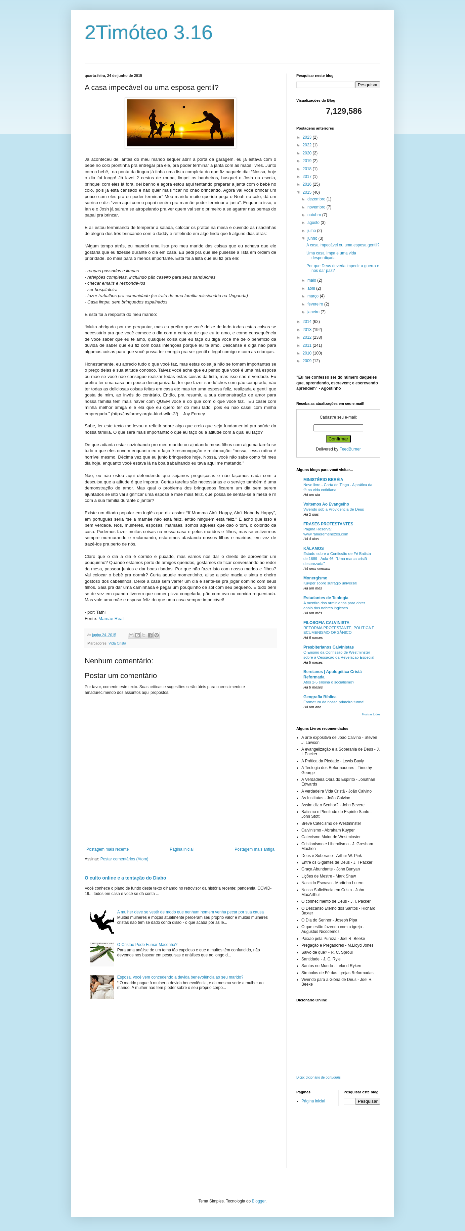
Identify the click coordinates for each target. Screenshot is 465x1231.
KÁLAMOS (313, 548)
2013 (308, 329)
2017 (308, 176)
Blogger (259, 1201)
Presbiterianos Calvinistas (328, 647)
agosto (314, 222)
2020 (308, 153)
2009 (308, 361)
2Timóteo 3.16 (149, 32)
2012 (308, 337)
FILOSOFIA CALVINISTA (326, 622)
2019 (308, 160)
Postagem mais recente (107, 849)
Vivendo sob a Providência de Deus (333, 509)
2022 (308, 145)
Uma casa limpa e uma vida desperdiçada (331, 255)
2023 (308, 137)
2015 (308, 192)
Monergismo (315, 578)
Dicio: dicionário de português (318, 1077)
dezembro (317, 199)
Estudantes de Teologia (325, 598)
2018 (308, 169)
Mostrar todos (371, 714)
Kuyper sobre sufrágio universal (330, 583)
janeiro (314, 312)
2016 (308, 184)
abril (311, 288)
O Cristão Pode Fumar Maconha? (147, 944)
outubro (314, 214)
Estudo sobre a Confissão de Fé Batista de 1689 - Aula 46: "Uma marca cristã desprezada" (337, 559)
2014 (308, 321)
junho (313, 238)
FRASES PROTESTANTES (328, 524)
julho (312, 230)
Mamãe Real (111, 618)
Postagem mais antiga (254, 849)
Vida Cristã (117, 643)
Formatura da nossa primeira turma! (334, 702)
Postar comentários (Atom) (124, 859)
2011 (308, 345)
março (313, 296)
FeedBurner (350, 449)
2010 (308, 353)
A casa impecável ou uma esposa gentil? (342, 245)
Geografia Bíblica (320, 697)
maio (312, 280)
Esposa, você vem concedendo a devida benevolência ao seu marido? (180, 977)
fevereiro (315, 304)
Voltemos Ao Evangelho (326, 504)
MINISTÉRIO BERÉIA (323, 479)
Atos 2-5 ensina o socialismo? (328, 682)
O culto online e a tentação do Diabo (125, 878)
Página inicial (182, 849)
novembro (317, 207)
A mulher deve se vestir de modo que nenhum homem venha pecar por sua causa (190, 912)
